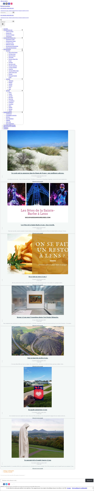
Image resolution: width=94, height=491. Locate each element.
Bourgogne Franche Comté (13, 76)
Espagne (10, 85)
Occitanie (11, 62)
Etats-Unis (11, 99)
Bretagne (10, 74)
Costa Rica (11, 104)
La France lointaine (13, 67)
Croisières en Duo (10, 42)
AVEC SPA (8, 122)
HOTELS (8, 117)
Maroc (10, 105)
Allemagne (11, 80)
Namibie (10, 107)
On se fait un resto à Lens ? (38, 276)
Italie (10, 89)
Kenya (10, 92)
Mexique (10, 109)
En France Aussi (12, 54)
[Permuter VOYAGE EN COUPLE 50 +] (22, 38)
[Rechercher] (6, 12)
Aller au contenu (4, 1)
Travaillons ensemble (7, 472)
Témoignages (9, 36)
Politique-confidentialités (8, 470)
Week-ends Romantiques (11, 47)
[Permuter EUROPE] (22, 79)
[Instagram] (11, 4)
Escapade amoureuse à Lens (37, 410)
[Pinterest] (14, 484)
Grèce (10, 87)
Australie (10, 95)
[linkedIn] (9, 4)
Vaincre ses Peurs (9, 31)
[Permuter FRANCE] (22, 50)
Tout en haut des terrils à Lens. (37, 358)
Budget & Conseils (10, 44)
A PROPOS (5, 128)
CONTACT (5, 127)
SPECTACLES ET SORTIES (9, 126)
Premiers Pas (8, 33)
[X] (6, 484)
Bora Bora (11, 97)
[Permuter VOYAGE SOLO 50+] (22, 30)
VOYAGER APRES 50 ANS (9, 125)
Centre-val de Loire (13, 72)
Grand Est (11, 69)
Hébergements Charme (11, 41)
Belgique (10, 82)
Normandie (11, 57)
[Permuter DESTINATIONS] (22, 49)
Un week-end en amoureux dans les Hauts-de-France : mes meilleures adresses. (37, 173)
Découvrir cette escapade (37, 181)
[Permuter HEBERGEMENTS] (22, 112)
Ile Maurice (11, 102)
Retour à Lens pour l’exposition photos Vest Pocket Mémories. (37, 317)
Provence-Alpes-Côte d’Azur (13, 60)
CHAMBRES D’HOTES (11, 115)
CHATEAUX (9, 113)
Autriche (10, 84)
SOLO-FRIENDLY (10, 123)
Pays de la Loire (12, 64)
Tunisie (10, 110)
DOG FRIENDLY (10, 118)
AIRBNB (8, 120)
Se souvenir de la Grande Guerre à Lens (37, 460)
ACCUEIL (5, 28)
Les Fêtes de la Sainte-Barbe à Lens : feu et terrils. (38, 225)
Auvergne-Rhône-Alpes (14, 70)
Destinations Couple (10, 39)
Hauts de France (12, 55)
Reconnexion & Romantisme (12, 46)
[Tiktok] (6, 4)
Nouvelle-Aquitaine (13, 65)
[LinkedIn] (11, 484)
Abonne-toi (89, 480)
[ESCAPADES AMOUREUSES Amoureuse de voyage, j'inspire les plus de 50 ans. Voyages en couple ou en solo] (47, 9)
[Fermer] (3, 24)
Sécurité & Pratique (10, 34)
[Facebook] (4, 4)
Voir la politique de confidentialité (79, 488)
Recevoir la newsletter (5, 6)
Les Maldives (11, 100)
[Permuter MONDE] (22, 90)
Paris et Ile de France (13, 52)
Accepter (69, 488)
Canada (10, 94)
